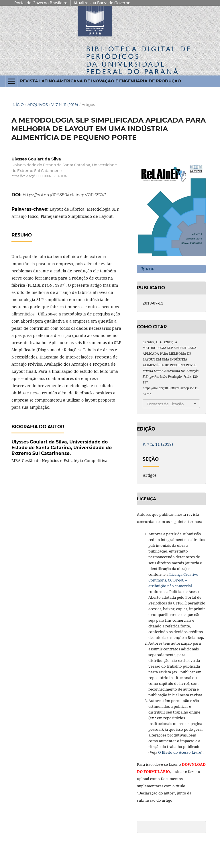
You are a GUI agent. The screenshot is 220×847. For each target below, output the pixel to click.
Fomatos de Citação (165, 404)
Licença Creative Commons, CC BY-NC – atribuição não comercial (173, 580)
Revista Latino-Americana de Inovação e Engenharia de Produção (100, 81)
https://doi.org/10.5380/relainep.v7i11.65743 (64, 194)
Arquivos (38, 104)
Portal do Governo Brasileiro (40, 2)
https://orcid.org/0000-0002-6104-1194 (39, 176)
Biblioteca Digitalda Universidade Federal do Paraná (139, 60)
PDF (149, 269)
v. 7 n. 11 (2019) (64, 104)
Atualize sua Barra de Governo (101, 2)
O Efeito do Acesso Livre (179, 752)
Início (17, 104)
